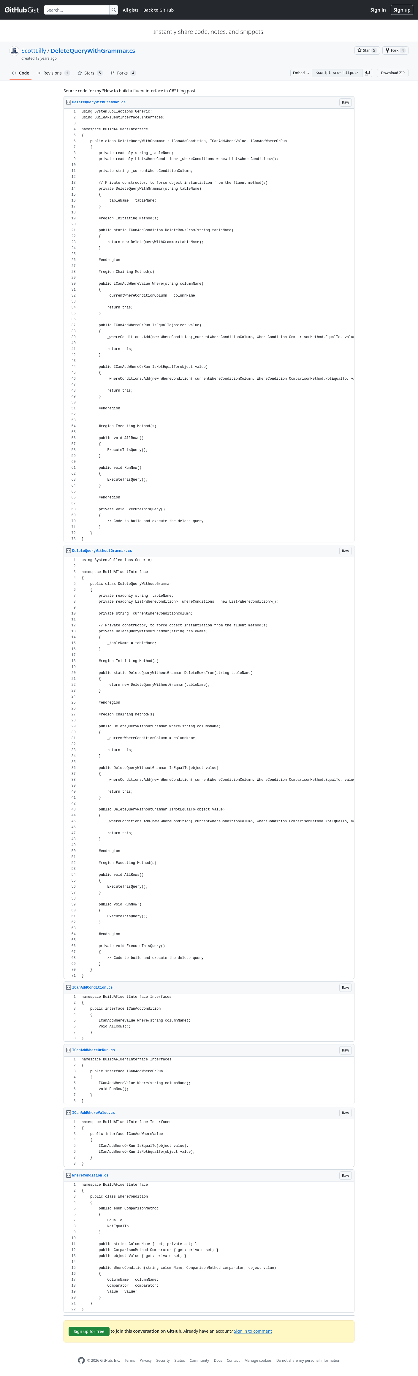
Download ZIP (393, 72)
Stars (90, 73)
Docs (218, 1360)
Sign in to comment (253, 1331)
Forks (123, 73)
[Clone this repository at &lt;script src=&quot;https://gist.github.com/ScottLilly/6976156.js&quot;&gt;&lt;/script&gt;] (337, 73)
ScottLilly (33, 51)
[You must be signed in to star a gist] (367, 50)
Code (20, 73)
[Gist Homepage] (22, 9)
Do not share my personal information (308, 1360)
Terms (130, 1360)
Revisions (53, 73)
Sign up (402, 10)
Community (199, 1360)
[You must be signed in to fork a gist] (395, 50)
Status (180, 1360)
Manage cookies (257, 1360)
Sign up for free (89, 1331)
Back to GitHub (158, 10)
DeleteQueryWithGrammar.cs (93, 51)
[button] (367, 73)
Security (163, 1360)
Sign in (378, 10)
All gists (131, 10)
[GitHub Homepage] (81, 1360)
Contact (233, 1360)
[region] (209, 325)
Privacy (146, 1360)
